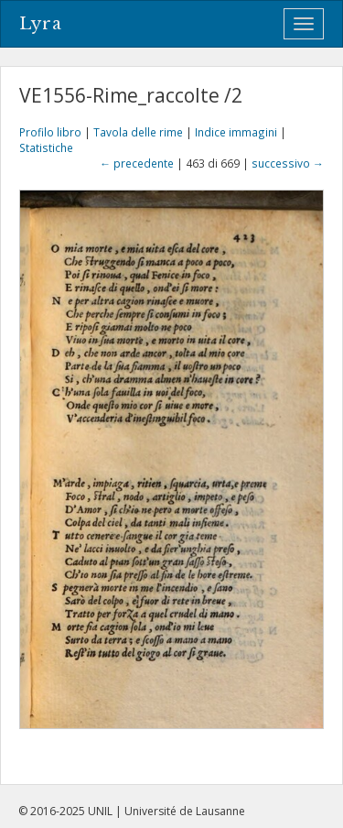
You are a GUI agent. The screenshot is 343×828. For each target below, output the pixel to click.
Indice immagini (236, 132)
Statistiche (46, 147)
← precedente (137, 163)
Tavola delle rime (138, 132)
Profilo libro (50, 132)
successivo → (288, 163)
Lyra (40, 24)
